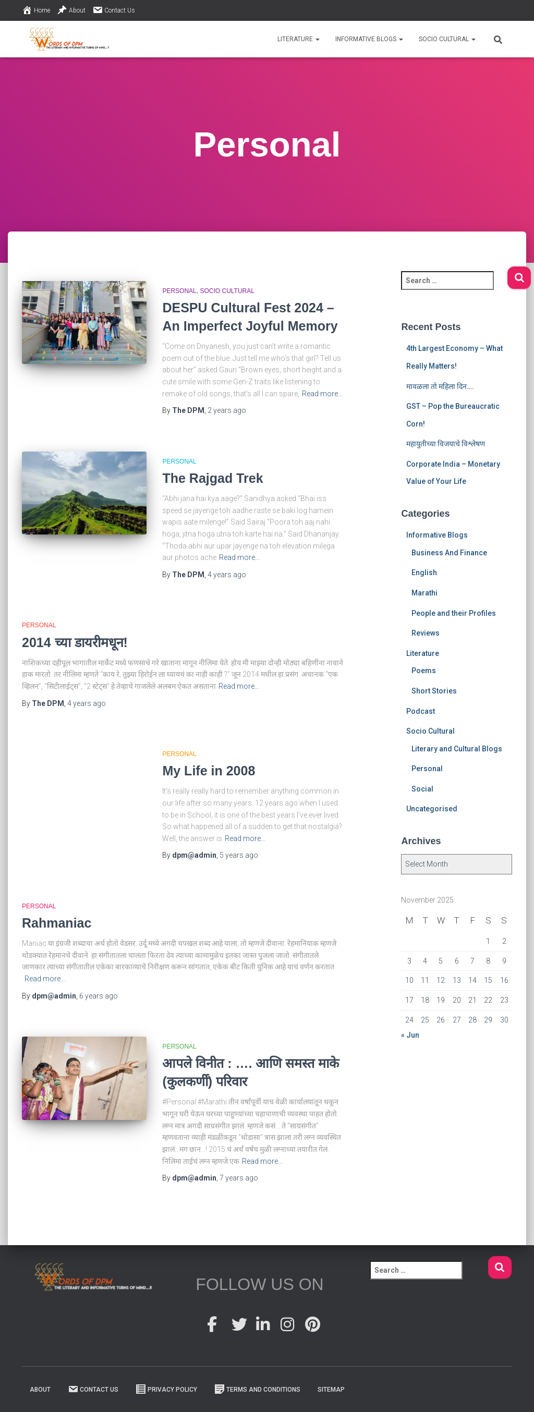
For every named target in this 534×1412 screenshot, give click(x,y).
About (71, 10)
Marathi (424, 593)
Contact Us (113, 10)
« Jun (410, 1035)
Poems (423, 670)
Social (422, 789)
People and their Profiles (453, 613)
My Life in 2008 (208, 770)
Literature (298, 39)
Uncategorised (431, 809)
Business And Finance (449, 553)
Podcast (420, 711)
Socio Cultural (447, 39)
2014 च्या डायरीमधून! (75, 642)
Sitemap (331, 1389)
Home (36, 10)
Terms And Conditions (257, 1389)
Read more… (322, 393)
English (424, 572)
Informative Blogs (369, 39)
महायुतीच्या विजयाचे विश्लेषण (445, 444)
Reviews (425, 633)
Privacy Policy (166, 1389)
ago (227, 410)
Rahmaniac (56, 923)
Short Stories (434, 691)
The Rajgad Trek (212, 478)
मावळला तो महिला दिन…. (440, 386)
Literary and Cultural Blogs (456, 749)
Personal (179, 291)
